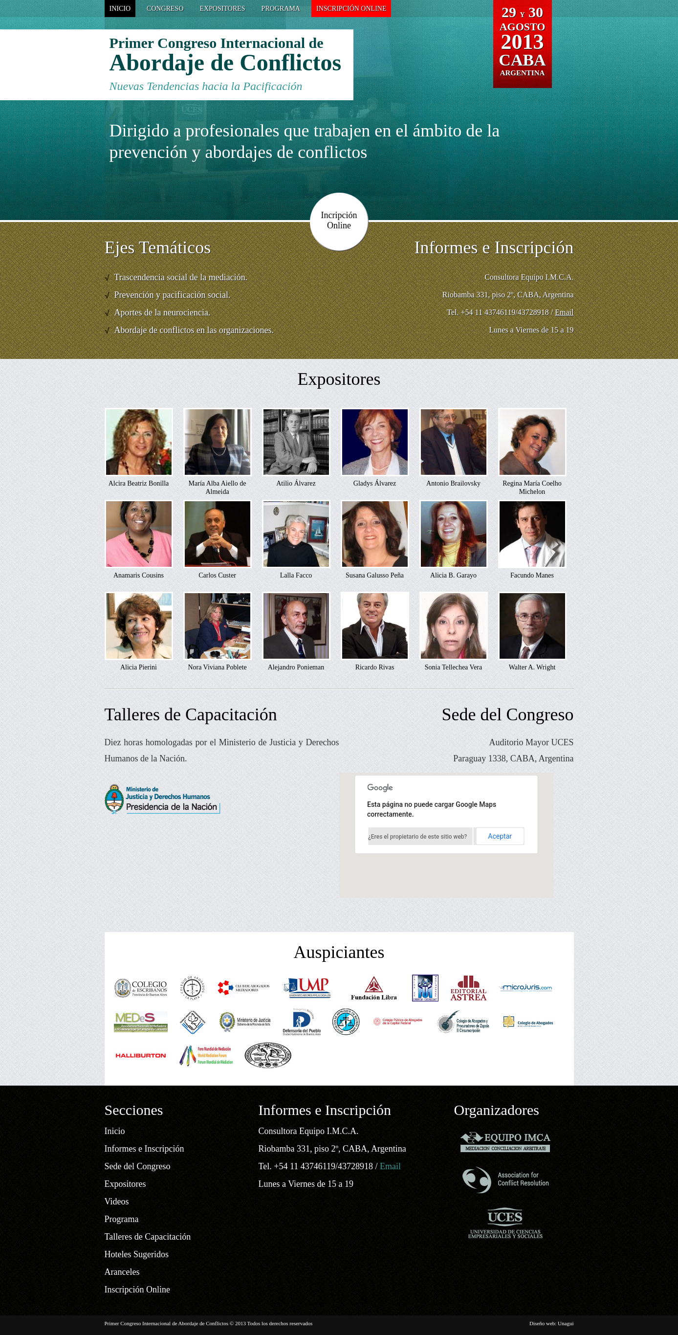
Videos (117, 1201)
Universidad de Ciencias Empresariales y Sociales (505, 1222)
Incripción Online (339, 220)
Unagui (565, 1323)
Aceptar (500, 836)
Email (564, 312)
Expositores (222, 8)
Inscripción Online (351, 8)
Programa (281, 8)
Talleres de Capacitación (148, 1237)
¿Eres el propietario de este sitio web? (417, 836)
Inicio (120, 8)
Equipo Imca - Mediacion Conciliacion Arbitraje (505, 1142)
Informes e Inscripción (144, 1149)
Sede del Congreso (138, 1166)
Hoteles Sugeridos (137, 1254)
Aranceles (122, 1272)
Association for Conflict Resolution (505, 1179)
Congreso (165, 8)
